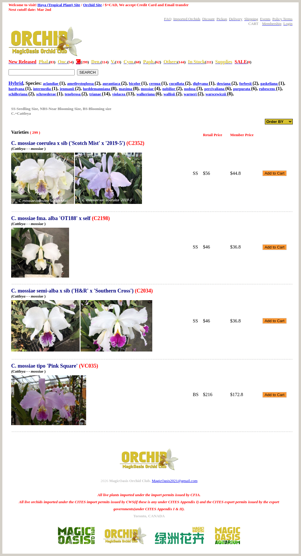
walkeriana (145, 94)
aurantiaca (112, 83)
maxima (126, 89)
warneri (191, 94)
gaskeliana (269, 83)
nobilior (169, 89)
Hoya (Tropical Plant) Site (59, 5)
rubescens (267, 89)
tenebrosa (73, 94)
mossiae (148, 89)
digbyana (201, 83)
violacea (119, 94)
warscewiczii (216, 94)
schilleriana (19, 94)
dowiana (224, 83)
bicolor (135, 83)
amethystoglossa (81, 83)
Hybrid (16, 83)
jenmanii (67, 89)
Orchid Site (92, 5)
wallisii (169, 94)
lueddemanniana (97, 89)
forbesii (245, 83)
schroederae (46, 94)
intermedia (42, 89)
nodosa (190, 89)
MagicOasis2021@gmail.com (174, 481)
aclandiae (51, 83)
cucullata (177, 83)
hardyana (17, 89)
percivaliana (214, 89)
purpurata (242, 89)
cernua (155, 83)
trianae (95, 94)
